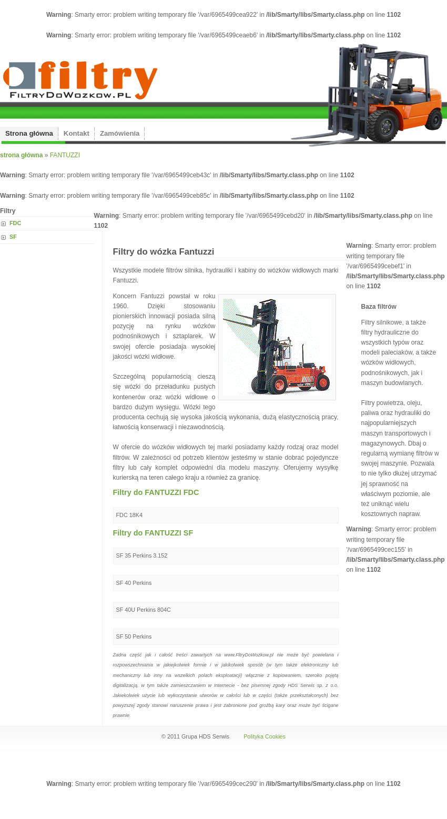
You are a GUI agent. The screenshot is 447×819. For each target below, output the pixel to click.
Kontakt (76, 133)
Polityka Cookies (264, 736)
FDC (15, 223)
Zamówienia (119, 133)
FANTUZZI (65, 155)
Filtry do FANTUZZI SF (153, 533)
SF (13, 237)
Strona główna (29, 133)
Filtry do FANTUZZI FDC (156, 492)
